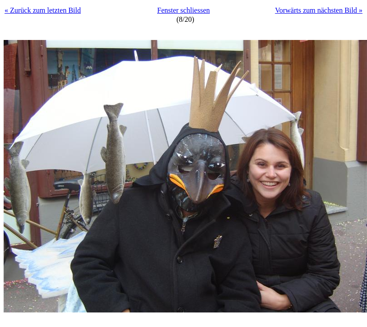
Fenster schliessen (183, 10)
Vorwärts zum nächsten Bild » (318, 10)
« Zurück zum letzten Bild (43, 10)
